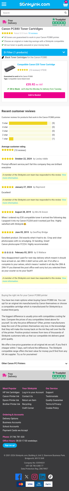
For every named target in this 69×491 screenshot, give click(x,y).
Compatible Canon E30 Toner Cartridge (36, 64)
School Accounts (11, 426)
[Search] (32, 13)
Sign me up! (10, 445)
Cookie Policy (52, 408)
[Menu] (4, 4)
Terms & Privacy (53, 404)
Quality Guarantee (54, 400)
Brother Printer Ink (11, 404)
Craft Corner (28, 408)
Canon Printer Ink (11, 396)
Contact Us (27, 396)
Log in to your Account (33, 392)
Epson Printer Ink (11, 400)
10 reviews (33, 33)
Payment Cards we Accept (15, 430)
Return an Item (29, 400)
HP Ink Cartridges (11, 392)
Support (49, 392)
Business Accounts (12, 422)
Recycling (26, 404)
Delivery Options (10, 418)
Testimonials (52, 396)
